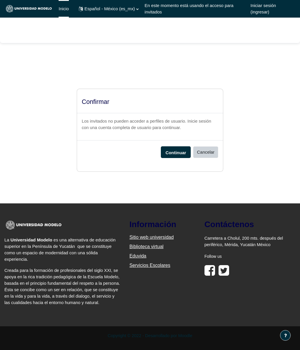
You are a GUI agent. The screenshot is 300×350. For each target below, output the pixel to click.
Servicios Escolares (150, 265)
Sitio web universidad (151, 237)
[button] (108, 9)
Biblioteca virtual (146, 246)
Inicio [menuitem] (64, 8)
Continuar (176, 152)
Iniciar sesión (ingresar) (263, 8)
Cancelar (205, 152)
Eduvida (137, 256)
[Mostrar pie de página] (285, 335)
